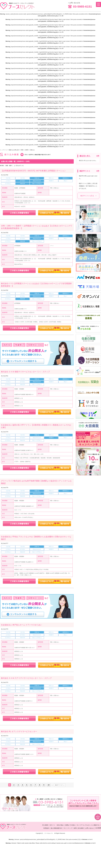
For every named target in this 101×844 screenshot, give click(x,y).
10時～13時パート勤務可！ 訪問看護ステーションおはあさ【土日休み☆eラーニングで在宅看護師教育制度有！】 (36, 227)
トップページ (3, 150)
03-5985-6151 (80, 6)
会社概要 (98, 828)
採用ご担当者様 (79, 828)
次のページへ (59, 785)
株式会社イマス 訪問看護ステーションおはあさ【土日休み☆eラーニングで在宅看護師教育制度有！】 (36, 285)
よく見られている (19, 165)
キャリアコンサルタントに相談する (88, 825)
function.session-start (20, 14)
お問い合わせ (89, 828)
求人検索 (45, 825)
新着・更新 (9, 165)
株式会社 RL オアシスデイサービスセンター (19, 731)
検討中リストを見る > (88, 196)
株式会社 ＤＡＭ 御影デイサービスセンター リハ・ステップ (25, 372)
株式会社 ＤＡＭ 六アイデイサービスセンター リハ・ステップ (26, 678)
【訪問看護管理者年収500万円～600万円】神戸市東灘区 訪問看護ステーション (33, 171)
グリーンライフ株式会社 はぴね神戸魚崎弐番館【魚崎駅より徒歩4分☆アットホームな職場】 (36, 482)
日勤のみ (32, 150)
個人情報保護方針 (56, 828)
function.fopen (53, 19)
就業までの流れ (70, 825)
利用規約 (46, 828)
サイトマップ (68, 828)
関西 (22, 150)
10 (48, 785)
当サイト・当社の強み (56, 825)
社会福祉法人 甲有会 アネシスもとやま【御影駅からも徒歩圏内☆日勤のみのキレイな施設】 (36, 538)
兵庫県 (26, 150)
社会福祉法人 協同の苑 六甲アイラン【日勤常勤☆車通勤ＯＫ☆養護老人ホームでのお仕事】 (36, 426)
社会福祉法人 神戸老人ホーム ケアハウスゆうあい (21, 625)
